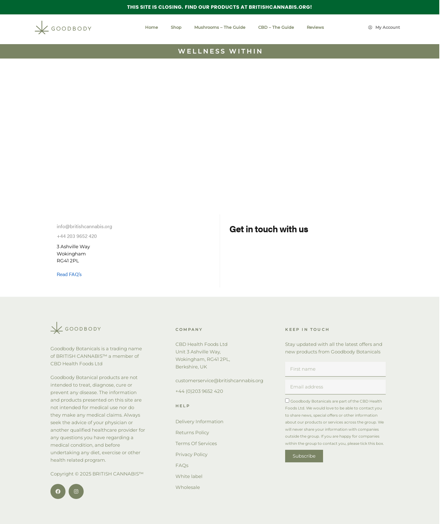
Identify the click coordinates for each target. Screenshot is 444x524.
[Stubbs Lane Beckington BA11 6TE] (220, 129)
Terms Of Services (196, 443)
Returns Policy (192, 432)
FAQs (181, 465)
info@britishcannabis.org (84, 226)
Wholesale (187, 487)
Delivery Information (199, 421)
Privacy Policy (191, 454)
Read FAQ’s (69, 274)
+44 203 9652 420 (77, 235)
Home (151, 27)
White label (188, 476)
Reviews (315, 27)
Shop (176, 27)
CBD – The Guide (276, 27)
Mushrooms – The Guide (219, 27)
